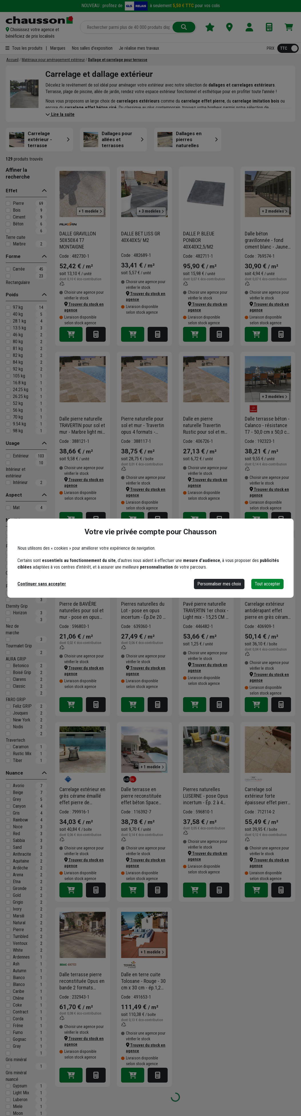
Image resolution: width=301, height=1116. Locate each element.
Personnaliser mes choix (219, 584)
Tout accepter (267, 584)
